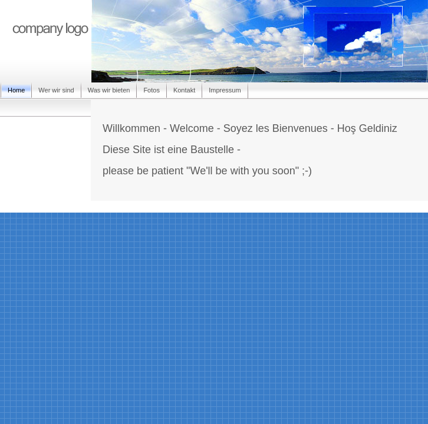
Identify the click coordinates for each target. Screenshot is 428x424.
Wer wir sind (56, 90)
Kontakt (184, 90)
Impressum (225, 90)
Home (16, 90)
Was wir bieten (109, 90)
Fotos (151, 90)
